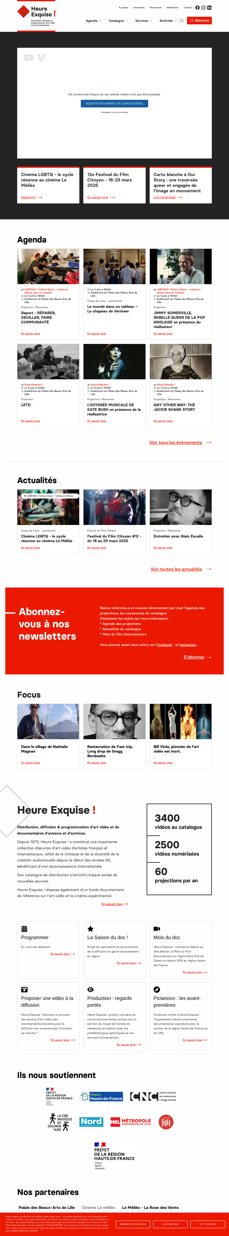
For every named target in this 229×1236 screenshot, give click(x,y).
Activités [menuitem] (166, 20)
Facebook (197, 7)
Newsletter (173, 7)
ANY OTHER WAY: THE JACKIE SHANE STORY (174, 407)
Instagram (203, 7)
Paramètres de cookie (133, 1224)
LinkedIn (209, 7)
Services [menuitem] (141, 20)
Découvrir (28, 197)
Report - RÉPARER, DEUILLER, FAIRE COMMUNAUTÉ (38, 317)
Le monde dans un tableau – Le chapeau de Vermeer (112, 308)
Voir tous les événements (175, 442)
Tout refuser (171, 1224)
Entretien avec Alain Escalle (178, 536)
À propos (123, 7)
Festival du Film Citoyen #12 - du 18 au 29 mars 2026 (114, 538)
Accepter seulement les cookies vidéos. (114, 103)
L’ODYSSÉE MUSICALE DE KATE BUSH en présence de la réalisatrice (114, 409)
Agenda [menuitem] (91, 20)
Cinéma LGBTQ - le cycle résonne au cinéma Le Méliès (46, 538)
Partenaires (156, 7)
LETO (26, 405)
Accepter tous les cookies (114, 112)
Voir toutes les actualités (176, 569)
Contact (188, 7)
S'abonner (194, 657)
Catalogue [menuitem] (116, 20)
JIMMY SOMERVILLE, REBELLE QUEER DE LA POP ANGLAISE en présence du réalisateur (179, 320)
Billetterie (202, 20)
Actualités (138, 7)
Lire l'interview (164, 197)
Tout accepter (208, 1224)
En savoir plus (97, 197)
